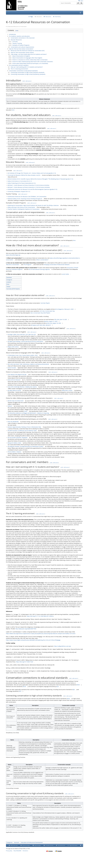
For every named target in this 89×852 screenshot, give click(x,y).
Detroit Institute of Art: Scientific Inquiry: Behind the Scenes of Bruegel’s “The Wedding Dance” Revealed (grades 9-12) (40, 179)
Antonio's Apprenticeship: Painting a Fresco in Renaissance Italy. (24, 427)
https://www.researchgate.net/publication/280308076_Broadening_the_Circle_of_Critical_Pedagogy (33, 640)
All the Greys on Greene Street (15, 401)
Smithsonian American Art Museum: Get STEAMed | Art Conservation (27, 196)
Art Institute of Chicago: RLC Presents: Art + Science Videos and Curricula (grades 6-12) (32, 173)
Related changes (26, 845)
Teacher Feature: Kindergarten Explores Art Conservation (24, 209)
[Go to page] (78, 3)
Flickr (7, 284)
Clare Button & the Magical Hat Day (17, 374)
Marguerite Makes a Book (14, 443)
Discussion (39, 16)
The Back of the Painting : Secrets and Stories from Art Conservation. (25, 341)
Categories (9, 842)
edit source (28, 81)
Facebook (9, 277)
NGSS (78, 685)
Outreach (16, 842)
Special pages (38, 845)
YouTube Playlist (45, 303)
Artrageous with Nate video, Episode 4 (41, 325)
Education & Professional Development (32, 842)
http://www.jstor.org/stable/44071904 (25, 629)
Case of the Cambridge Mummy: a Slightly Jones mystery (22, 387)
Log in (81, 0)
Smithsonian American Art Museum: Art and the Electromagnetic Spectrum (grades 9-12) (32, 189)
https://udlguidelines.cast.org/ (62, 646)
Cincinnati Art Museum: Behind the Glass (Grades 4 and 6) (24, 175)
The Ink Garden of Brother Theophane (17, 437)
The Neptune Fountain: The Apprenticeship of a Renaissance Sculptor (25, 446)
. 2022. (23, 355)
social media (65, 274)
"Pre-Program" (28, 264)
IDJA (73, 689)
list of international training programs (39, 269)
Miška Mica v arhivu (67, 390)
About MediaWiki (17, 850)
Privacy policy (9, 850)
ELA (58, 686)
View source (48, 16)
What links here (14, 845)
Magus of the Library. (13, 347)
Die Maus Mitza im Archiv (14, 390)
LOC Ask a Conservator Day (47, 311)
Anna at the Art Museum (14, 380)
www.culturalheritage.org (13, 255)
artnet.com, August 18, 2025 (53, 323)
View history (58, 16)
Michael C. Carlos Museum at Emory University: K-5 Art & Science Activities (28, 185)
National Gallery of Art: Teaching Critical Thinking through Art (25, 198)
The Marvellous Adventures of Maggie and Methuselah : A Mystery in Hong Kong (28, 413)
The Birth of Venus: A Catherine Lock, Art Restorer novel (22, 430)
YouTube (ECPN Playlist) (13, 289)
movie (25, 411)
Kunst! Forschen (12, 367)
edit (24, 81)
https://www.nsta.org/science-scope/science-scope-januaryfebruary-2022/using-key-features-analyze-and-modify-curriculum (40, 633)
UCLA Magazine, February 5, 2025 (64, 309)
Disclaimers (25, 850)
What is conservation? (42, 260)
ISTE (20, 691)
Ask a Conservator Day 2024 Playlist (40, 313)
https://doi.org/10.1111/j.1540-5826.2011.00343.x (40, 616)
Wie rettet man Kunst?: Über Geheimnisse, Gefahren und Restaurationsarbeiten (28, 364)
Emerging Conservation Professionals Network (56, 264)
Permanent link (61, 845)
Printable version (49, 845)
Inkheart (10, 406)
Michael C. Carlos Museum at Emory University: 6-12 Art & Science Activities (29, 187)
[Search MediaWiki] (68, 3)
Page (31, 16)
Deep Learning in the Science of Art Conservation (21, 207)
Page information (73, 845)
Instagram (9, 280)
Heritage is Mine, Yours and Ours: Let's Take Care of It (22, 334)
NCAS (24, 686)
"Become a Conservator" (12, 264)
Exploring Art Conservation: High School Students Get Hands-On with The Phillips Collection (33, 205)
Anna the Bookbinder (13, 421)
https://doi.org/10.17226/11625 (24, 662)
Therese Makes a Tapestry (14, 452)
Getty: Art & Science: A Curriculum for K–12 (20, 181)
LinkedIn (8, 282)
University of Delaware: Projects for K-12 (19, 191)
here (13, 110)
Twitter (8, 286)
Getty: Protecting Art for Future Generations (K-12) (22, 183)
